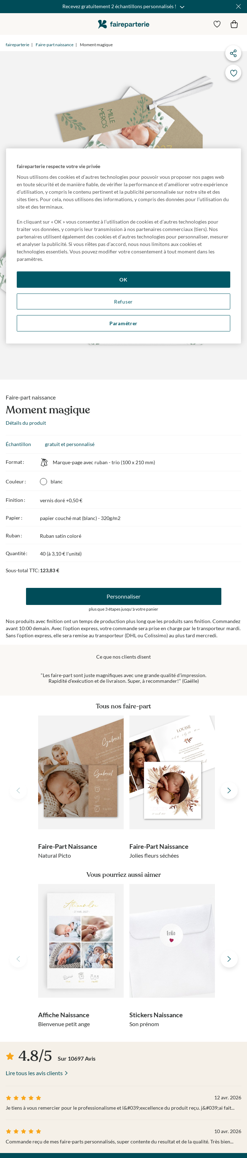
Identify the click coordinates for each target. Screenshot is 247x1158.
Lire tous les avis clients (34, 1072)
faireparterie (123, 24)
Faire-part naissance (54, 44)
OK (123, 280)
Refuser (123, 301)
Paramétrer (123, 323)
